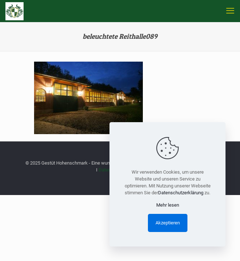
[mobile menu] (230, 11)
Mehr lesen (167, 205)
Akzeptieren (168, 222)
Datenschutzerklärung (180, 192)
